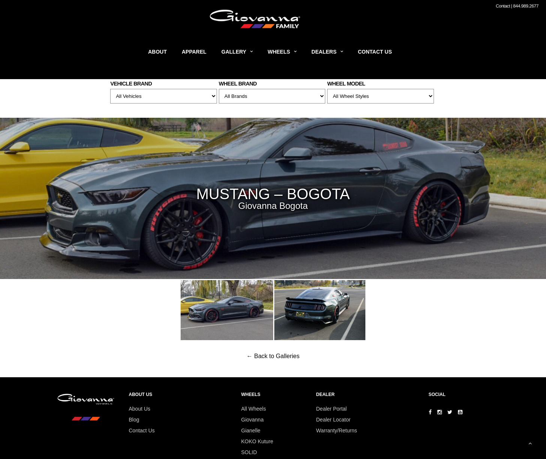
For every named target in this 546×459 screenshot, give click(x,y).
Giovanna (252, 420)
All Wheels (253, 409)
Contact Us (375, 52)
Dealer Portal (331, 409)
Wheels (279, 52)
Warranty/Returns (336, 431)
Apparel (194, 52)
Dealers (324, 52)
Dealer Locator (333, 420)
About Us (140, 409)
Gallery (233, 52)
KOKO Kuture (257, 441)
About (157, 52)
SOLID (249, 452)
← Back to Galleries (273, 356)
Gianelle (250, 431)
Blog (134, 420)
